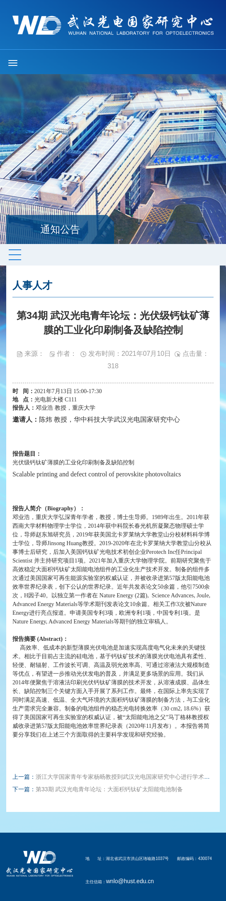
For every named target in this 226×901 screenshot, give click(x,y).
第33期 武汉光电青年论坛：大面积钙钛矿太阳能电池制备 (109, 789)
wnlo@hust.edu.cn (130, 881)
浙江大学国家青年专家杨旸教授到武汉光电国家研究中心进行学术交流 (126, 776)
